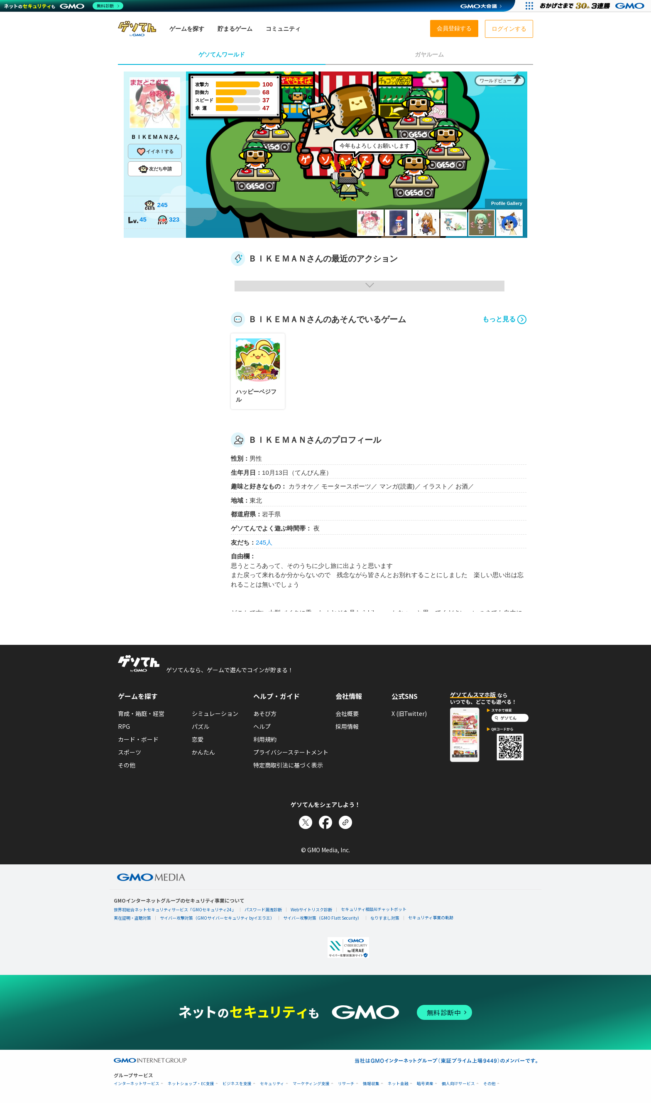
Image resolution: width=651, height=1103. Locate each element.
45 (137, 220)
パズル (200, 726)
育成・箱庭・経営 (141, 713)
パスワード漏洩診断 (263, 909)
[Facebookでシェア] (325, 822)
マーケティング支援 (311, 1083)
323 (168, 220)
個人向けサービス (458, 1083)
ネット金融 (398, 1083)
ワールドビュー (496, 80)
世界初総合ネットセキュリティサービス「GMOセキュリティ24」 (175, 909)
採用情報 (347, 726)
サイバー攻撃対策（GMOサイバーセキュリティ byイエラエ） (217, 918)
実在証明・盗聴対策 (132, 918)
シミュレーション (215, 713)
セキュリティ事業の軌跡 (430, 917)
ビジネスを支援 (237, 1083)
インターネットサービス (136, 1083)
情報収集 (371, 1083)
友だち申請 (155, 169)
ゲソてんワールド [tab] (221, 54)
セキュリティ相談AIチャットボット (373, 909)
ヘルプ (262, 726)
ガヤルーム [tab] (429, 54)
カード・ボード (138, 739)
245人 (264, 542)
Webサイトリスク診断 (311, 909)
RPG (124, 726)
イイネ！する (155, 152)
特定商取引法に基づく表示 (288, 765)
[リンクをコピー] (345, 822)
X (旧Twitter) (409, 713)
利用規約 (265, 739)
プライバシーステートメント (290, 752)
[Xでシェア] (305, 822)
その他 (126, 765)
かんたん (203, 752)
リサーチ (346, 1083)
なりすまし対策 (384, 918)
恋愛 (197, 739)
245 (155, 205)
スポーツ (129, 752)
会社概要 (347, 713)
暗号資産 (425, 1083)
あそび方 (265, 713)
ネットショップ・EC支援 (191, 1083)
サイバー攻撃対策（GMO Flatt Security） (322, 918)
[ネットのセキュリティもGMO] (63, 6)
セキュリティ (272, 1083)
